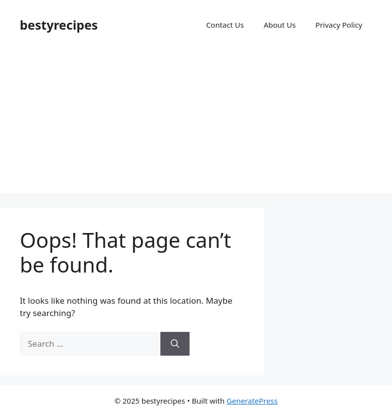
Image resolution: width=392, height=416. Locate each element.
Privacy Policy (338, 25)
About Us (280, 25)
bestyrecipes (59, 24)
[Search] (175, 344)
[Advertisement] (196, 123)
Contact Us (225, 25)
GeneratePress (252, 401)
